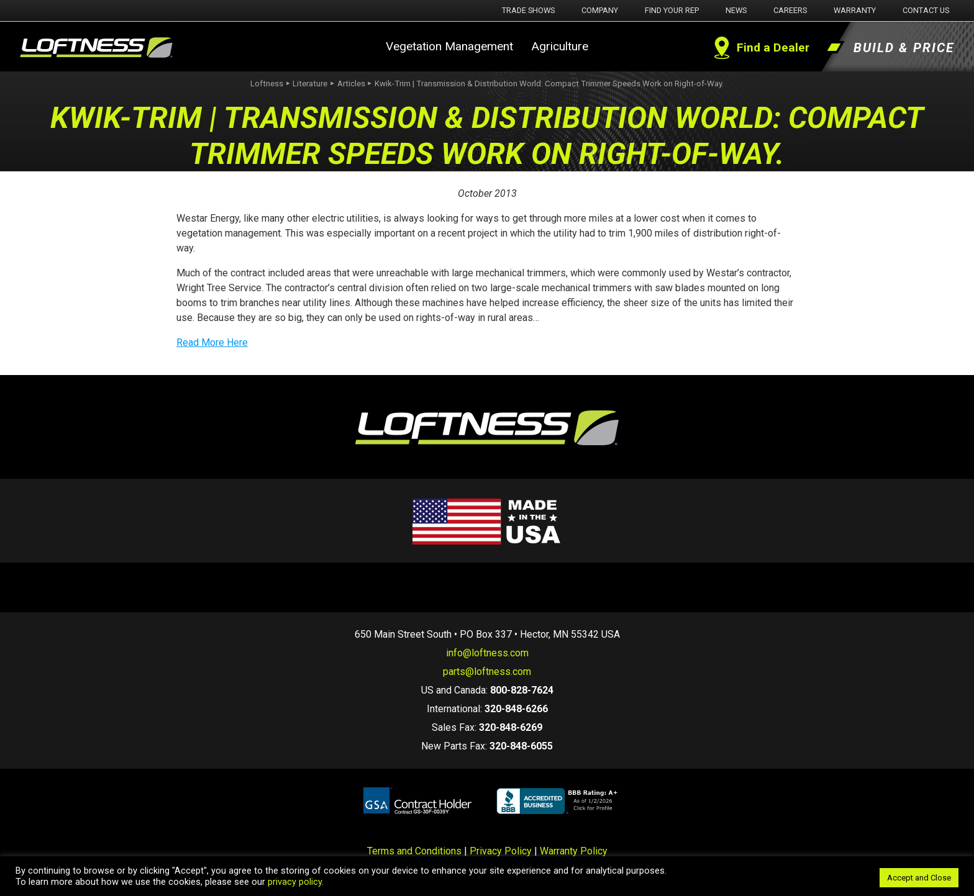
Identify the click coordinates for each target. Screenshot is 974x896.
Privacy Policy (501, 851)
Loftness (266, 83)
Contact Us (926, 10)
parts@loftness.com (487, 671)
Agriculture (559, 46)
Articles (351, 83)
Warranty (855, 10)
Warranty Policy (574, 851)
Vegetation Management (449, 46)
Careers (790, 10)
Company (599, 10)
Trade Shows (528, 10)
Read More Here (212, 342)
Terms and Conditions (414, 851)
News (736, 10)
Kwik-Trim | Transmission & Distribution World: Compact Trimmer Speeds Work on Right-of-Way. (549, 83)
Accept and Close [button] (919, 877)
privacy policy (295, 881)
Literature (310, 83)
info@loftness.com (487, 653)
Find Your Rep (672, 10)
